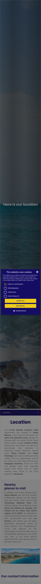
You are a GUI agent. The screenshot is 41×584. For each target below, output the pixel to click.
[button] (20, 310)
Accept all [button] (21, 301)
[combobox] (37, 272)
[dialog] (20, 292)
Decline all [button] (20, 306)
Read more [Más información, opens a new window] (30, 280)
